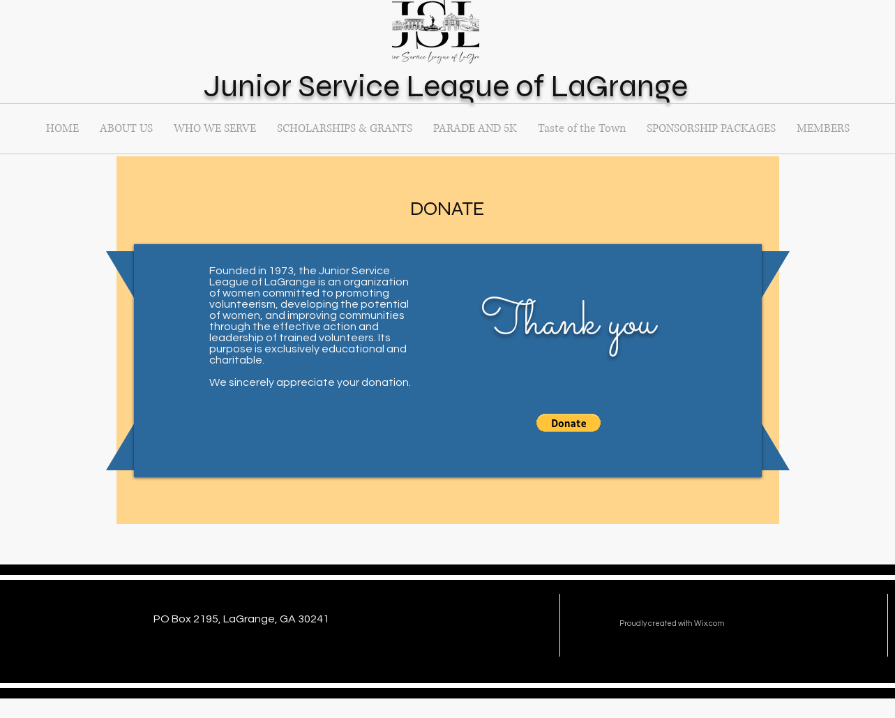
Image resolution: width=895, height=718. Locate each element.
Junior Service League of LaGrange (446, 86)
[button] (581, 129)
